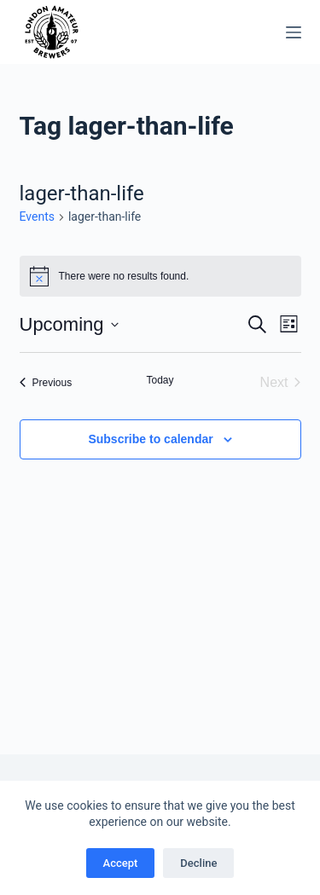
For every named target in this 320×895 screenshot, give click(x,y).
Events (37, 216)
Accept (120, 863)
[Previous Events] (46, 382)
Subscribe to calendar (150, 439)
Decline (198, 863)
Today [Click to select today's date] (159, 380)
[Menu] (293, 32)
